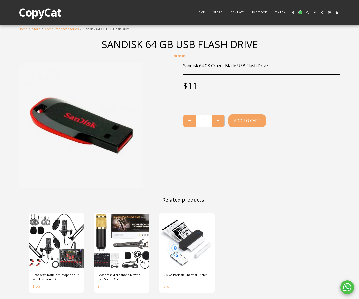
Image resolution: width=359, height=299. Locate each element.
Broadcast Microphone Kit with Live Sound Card (121, 277)
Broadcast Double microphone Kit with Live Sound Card (56, 277)
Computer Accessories (62, 29)
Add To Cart (247, 120)
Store (36, 29)
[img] (56, 241)
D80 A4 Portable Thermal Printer (182, 277)
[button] (300, 12)
